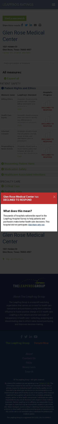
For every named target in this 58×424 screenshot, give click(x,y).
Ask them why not (36, 224)
